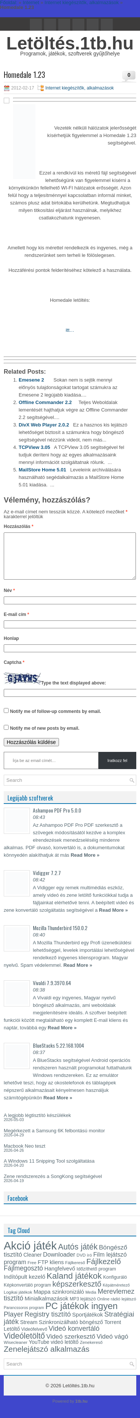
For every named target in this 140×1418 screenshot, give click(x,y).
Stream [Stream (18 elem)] (28, 1331)
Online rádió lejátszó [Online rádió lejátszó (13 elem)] (116, 1308)
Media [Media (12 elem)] (90, 1301)
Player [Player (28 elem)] (13, 1323)
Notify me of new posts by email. (45, 737)
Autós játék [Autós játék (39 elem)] (77, 1255)
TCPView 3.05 (34, 447)
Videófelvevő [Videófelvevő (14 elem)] (34, 1338)
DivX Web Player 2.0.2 (44, 425)
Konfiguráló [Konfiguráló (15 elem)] (115, 1286)
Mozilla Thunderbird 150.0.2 (60, 937)
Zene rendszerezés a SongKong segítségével (53, 1185)
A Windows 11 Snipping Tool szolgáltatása (49, 1170)
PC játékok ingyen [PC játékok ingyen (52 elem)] (81, 1315)
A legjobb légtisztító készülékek (37, 1124)
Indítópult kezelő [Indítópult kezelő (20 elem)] (24, 1285)
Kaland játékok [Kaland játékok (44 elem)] (74, 1285)
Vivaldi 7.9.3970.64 (52, 992)
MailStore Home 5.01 (42, 470)
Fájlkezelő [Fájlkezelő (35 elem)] (103, 1270)
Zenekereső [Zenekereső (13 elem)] (91, 1351)
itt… (70, 330)
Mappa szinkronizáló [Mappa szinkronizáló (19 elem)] (59, 1301)
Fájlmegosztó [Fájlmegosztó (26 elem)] (23, 1277)
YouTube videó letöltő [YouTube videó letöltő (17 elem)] (53, 1351)
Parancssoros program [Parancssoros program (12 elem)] (24, 1316)
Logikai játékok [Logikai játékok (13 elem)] (18, 1301)
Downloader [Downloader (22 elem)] (59, 1263)
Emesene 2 (31, 380)
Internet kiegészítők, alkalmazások (79, 88)
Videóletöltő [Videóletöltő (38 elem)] (24, 1344)
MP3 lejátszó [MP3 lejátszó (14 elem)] (83, 1308)
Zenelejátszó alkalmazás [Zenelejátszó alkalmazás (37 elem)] (47, 1358)
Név (9, 599)
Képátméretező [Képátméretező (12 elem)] (116, 1294)
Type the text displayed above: (73, 692)
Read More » (85, 864)
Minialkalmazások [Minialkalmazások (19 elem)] (46, 1308)
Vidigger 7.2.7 (47, 882)
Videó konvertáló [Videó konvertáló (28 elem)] (74, 1337)
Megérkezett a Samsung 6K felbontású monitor (54, 1139)
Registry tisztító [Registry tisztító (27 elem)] (48, 1323)
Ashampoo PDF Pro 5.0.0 (57, 819)
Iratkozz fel (117, 769)
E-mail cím (16, 623)
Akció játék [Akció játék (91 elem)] (30, 1254)
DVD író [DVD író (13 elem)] (84, 1264)
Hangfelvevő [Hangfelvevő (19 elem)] (59, 1278)
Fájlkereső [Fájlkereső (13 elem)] (75, 1271)
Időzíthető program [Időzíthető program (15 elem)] (96, 1278)
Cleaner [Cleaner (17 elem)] (33, 1264)
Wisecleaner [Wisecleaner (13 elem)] (15, 1351)
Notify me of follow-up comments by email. (55, 720)
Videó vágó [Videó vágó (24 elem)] (112, 1345)
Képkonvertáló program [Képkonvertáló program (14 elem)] (27, 1294)
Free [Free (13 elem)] (32, 1271)
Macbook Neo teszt (24, 1155)
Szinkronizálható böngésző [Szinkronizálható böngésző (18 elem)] (71, 1331)
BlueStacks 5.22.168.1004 (58, 1054)
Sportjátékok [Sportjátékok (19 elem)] (87, 1324)
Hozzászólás (18, 526)
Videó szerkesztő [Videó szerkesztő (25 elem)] (70, 1345)
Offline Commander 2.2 (45, 402)
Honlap (11, 647)
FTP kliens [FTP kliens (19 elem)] (51, 1271)
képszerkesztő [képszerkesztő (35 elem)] (76, 1292)
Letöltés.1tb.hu (70, 43)
